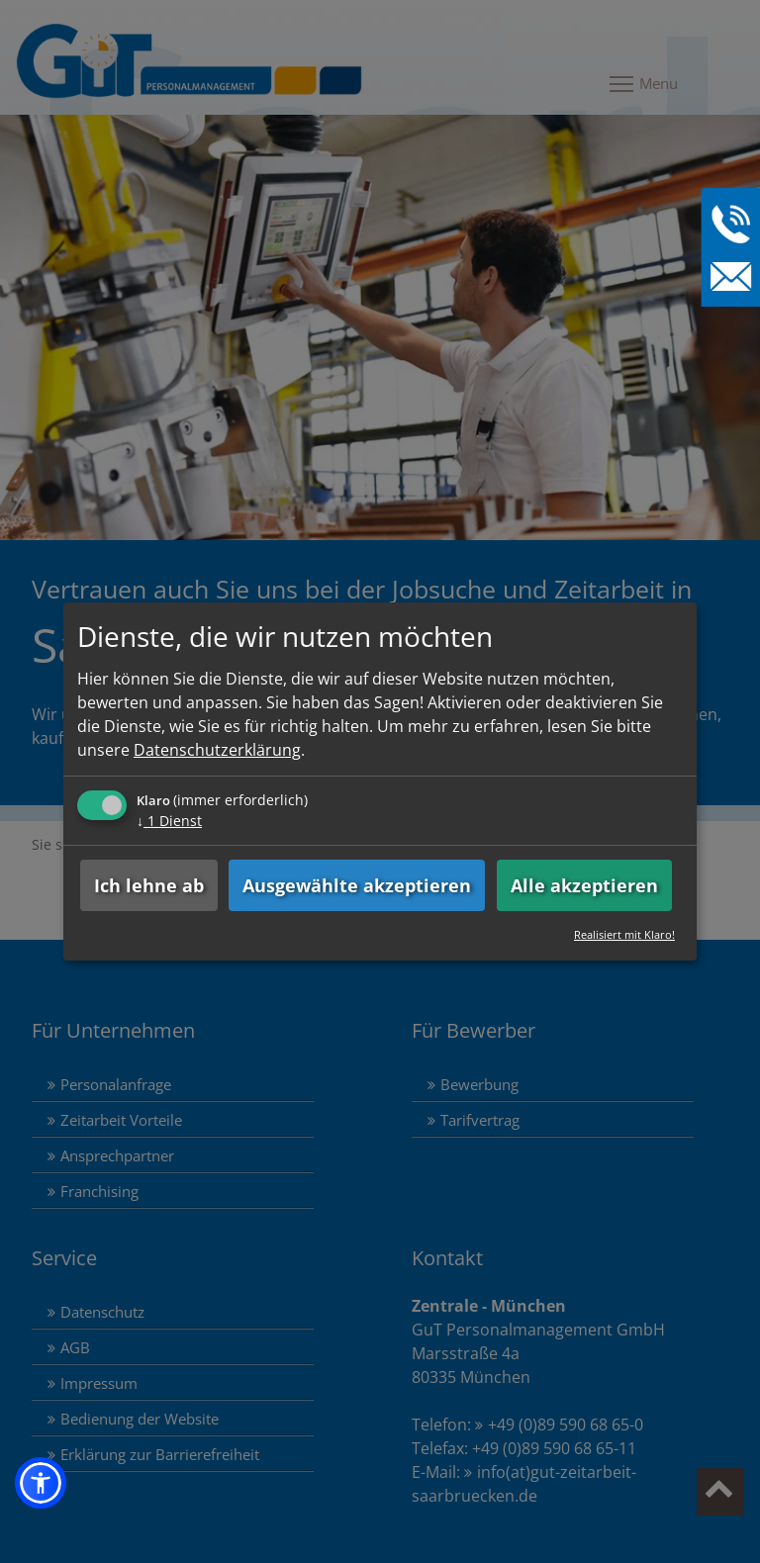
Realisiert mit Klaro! (624, 934)
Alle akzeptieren (584, 885)
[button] (40, 1483)
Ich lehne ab (149, 885)
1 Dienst (169, 820)
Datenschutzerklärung (217, 750)
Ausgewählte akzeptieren (356, 885)
